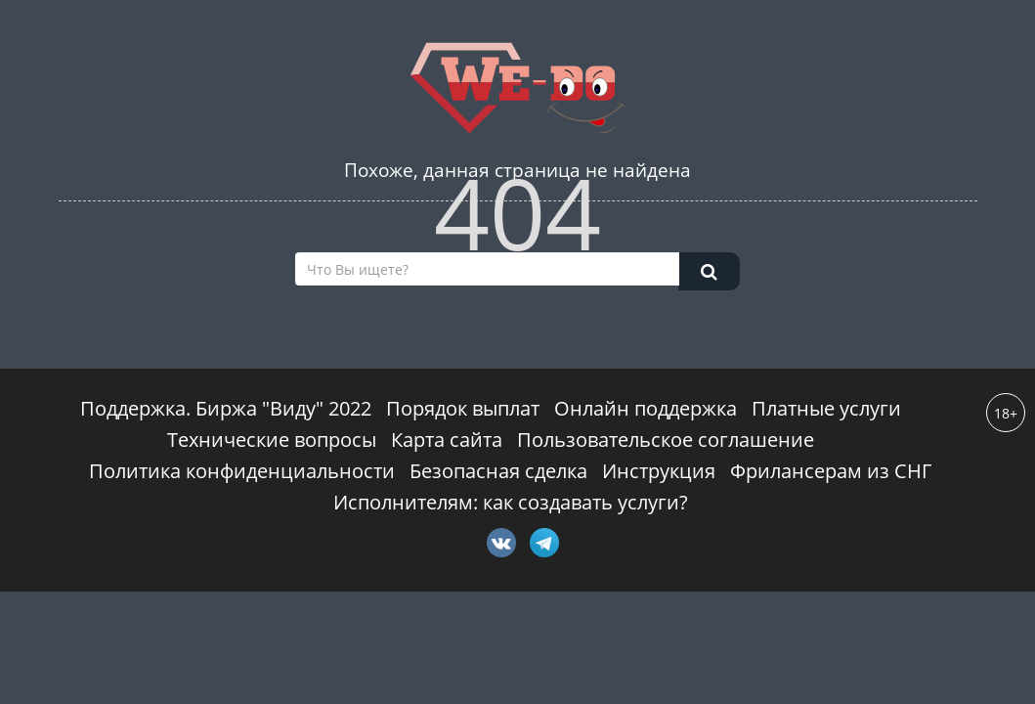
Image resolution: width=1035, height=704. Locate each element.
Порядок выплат (462, 408)
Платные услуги (826, 408)
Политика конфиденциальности (242, 471)
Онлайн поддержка (645, 408)
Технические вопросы (271, 439)
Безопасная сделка (498, 471)
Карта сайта (446, 439)
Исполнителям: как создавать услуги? (510, 502)
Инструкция (658, 471)
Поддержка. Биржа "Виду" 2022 (225, 408)
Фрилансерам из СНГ (830, 471)
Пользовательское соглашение (665, 439)
